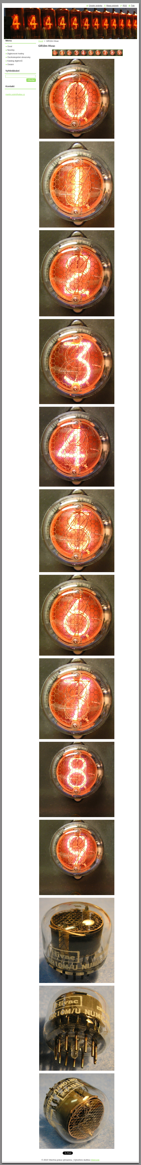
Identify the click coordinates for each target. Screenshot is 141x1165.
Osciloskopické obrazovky (18, 57)
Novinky (11, 50)
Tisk (133, 5)
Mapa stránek (112, 5)
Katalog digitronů (14, 61)
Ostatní (10, 64)
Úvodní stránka (95, 5)
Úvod (40, 41)
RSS (125, 5)
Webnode (95, 1160)
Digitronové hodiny (15, 53)
